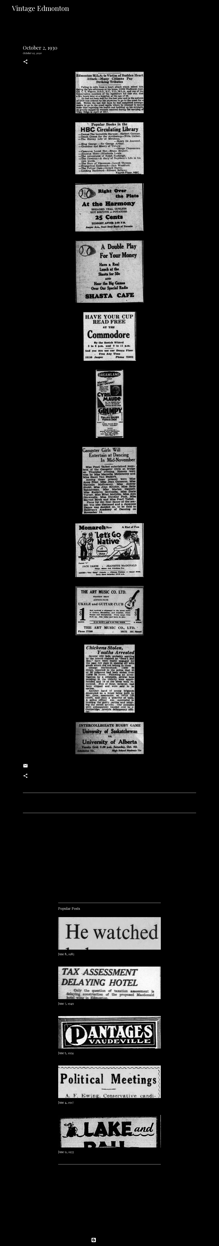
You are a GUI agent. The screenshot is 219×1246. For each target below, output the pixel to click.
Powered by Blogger (109, 1240)
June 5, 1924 (66, 1053)
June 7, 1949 (66, 1003)
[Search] (75, 8)
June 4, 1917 (66, 1102)
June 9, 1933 (66, 1152)
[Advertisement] (109, 856)
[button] (25, 62)
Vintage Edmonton (40, 8)
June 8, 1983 (66, 954)
